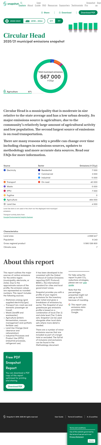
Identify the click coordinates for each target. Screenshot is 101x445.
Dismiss (91, 441)
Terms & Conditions (75, 417)
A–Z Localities (92, 417)
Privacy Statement (77, 437)
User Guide (59, 417)
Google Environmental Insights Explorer (18, 217)
